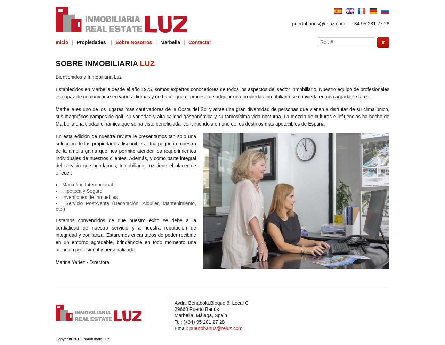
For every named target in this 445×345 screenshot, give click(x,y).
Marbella (170, 42)
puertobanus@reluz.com (318, 23)
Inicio (62, 42)
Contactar (199, 42)
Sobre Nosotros (133, 42)
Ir (383, 42)
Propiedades (91, 42)
